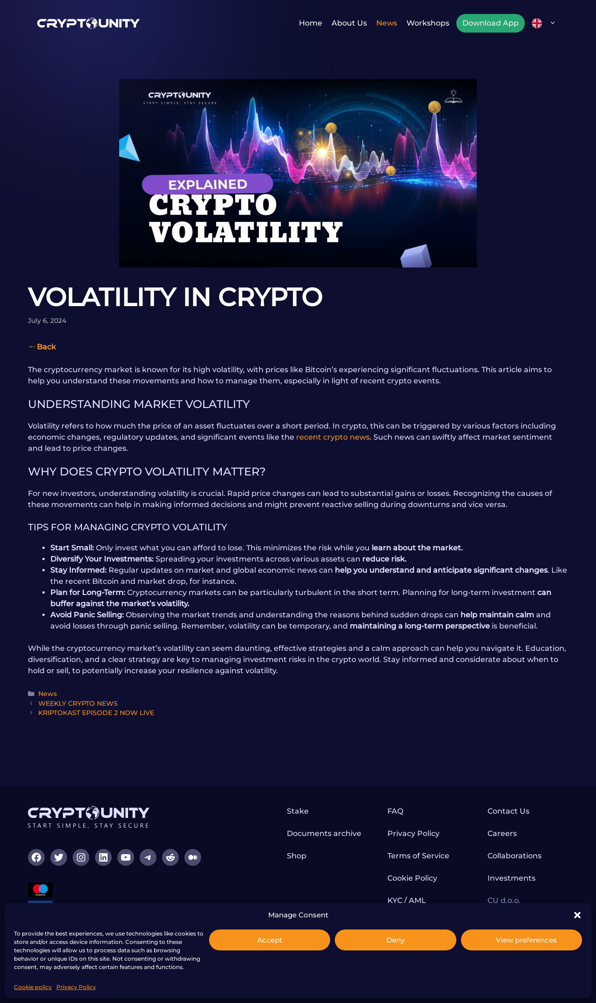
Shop (296, 855)
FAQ (395, 811)
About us (349, 23)
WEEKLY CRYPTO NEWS (78, 703)
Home (310, 23)
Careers (502, 833)
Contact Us (508, 811)
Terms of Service (418, 855)
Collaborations (515, 855)
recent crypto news (333, 437)
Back (46, 346)
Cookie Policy (412, 878)
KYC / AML (406, 900)
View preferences (526, 940)
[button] (577, 915)
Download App (490, 23)
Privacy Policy (76, 986)
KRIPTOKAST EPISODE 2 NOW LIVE (96, 712)
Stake (298, 811)
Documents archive (324, 833)
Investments (511, 878)
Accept (269, 940)
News (386, 23)
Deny (395, 940)
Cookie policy (33, 986)
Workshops (427, 23)
